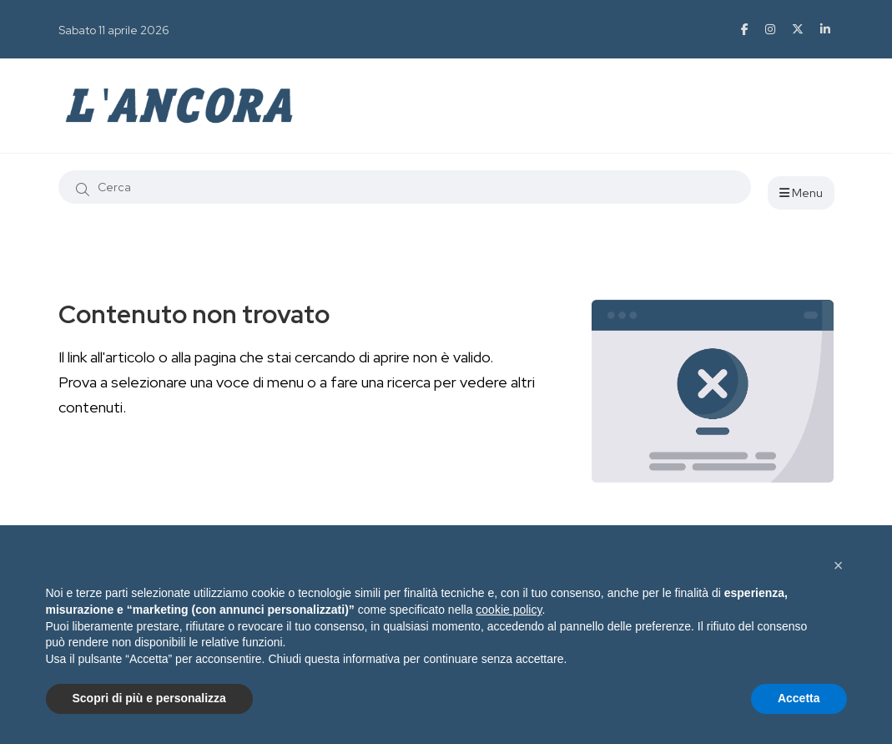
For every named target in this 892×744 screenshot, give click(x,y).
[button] (838, 565)
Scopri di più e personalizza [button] (149, 698)
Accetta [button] (799, 698)
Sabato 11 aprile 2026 (113, 30)
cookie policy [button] (509, 609)
